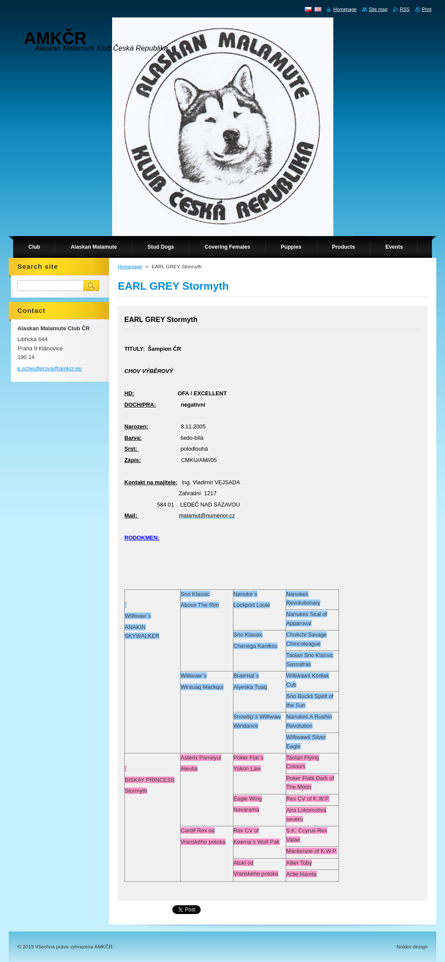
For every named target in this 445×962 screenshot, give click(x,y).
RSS (404, 9)
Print (426, 9)
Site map (378, 9)
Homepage (130, 266)
